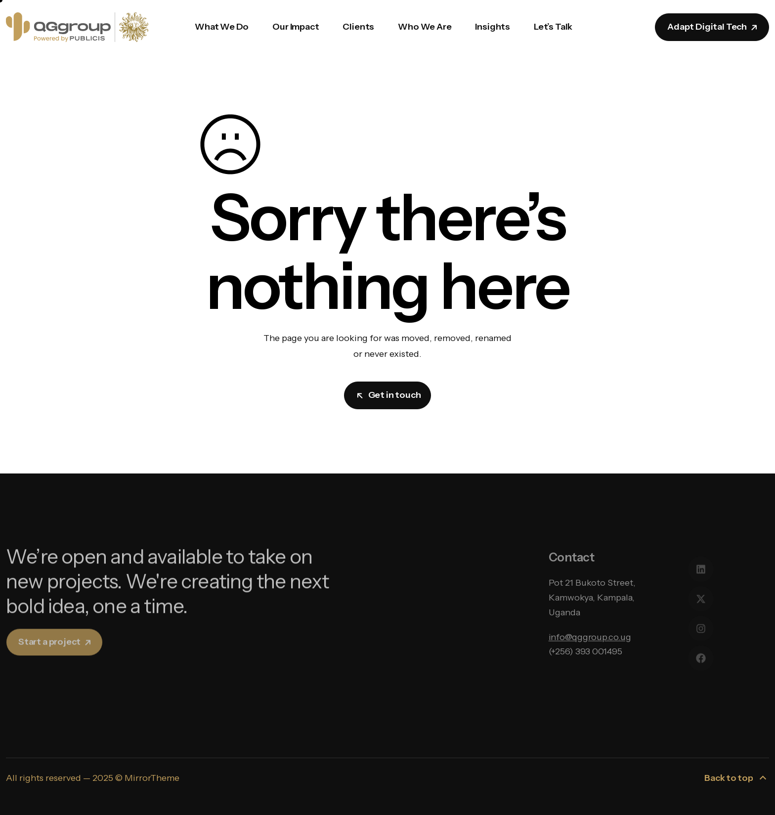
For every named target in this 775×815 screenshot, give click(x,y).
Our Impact (295, 26)
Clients (358, 26)
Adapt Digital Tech (713, 26)
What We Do (222, 26)
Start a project (55, 653)
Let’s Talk (553, 26)
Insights (492, 26)
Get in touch (388, 394)
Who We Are (424, 26)
